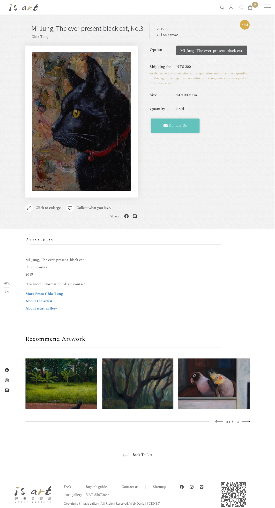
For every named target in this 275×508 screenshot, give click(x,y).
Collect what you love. (89, 208)
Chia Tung (40, 37)
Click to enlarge (43, 208)
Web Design (137, 503)
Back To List (142, 455)
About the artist (38, 301)
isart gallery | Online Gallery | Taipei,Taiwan (23, 7)
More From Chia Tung (44, 294)
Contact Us (175, 125)
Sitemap (159, 487)
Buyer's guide (96, 487)
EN (6, 291)
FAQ (67, 487)
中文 (7, 283)
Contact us (129, 487)
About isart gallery (41, 308)
